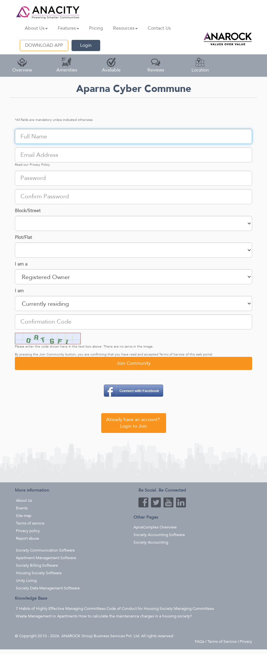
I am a (21, 264)
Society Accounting (151, 542)
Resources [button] (125, 28)
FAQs (199, 641)
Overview (22, 65)
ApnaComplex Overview (155, 527)
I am (19, 291)
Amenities (66, 65)
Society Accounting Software (159, 534)
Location (200, 65)
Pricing (96, 28)
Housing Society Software (39, 573)
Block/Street (28, 211)
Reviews (155, 65)
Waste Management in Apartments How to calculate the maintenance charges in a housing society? (104, 616)
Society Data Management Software (48, 588)
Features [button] (68, 28)
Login (86, 45)
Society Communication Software (45, 550)
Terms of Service (172, 354)
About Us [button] (36, 28)
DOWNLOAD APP (44, 45)
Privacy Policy (39, 164)
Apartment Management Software (46, 557)
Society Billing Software (37, 565)
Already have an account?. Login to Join (133, 422)
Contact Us (159, 28)
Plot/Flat (23, 237)
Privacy (246, 641)
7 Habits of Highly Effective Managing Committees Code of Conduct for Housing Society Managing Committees (115, 608)
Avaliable (111, 65)
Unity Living (26, 580)
